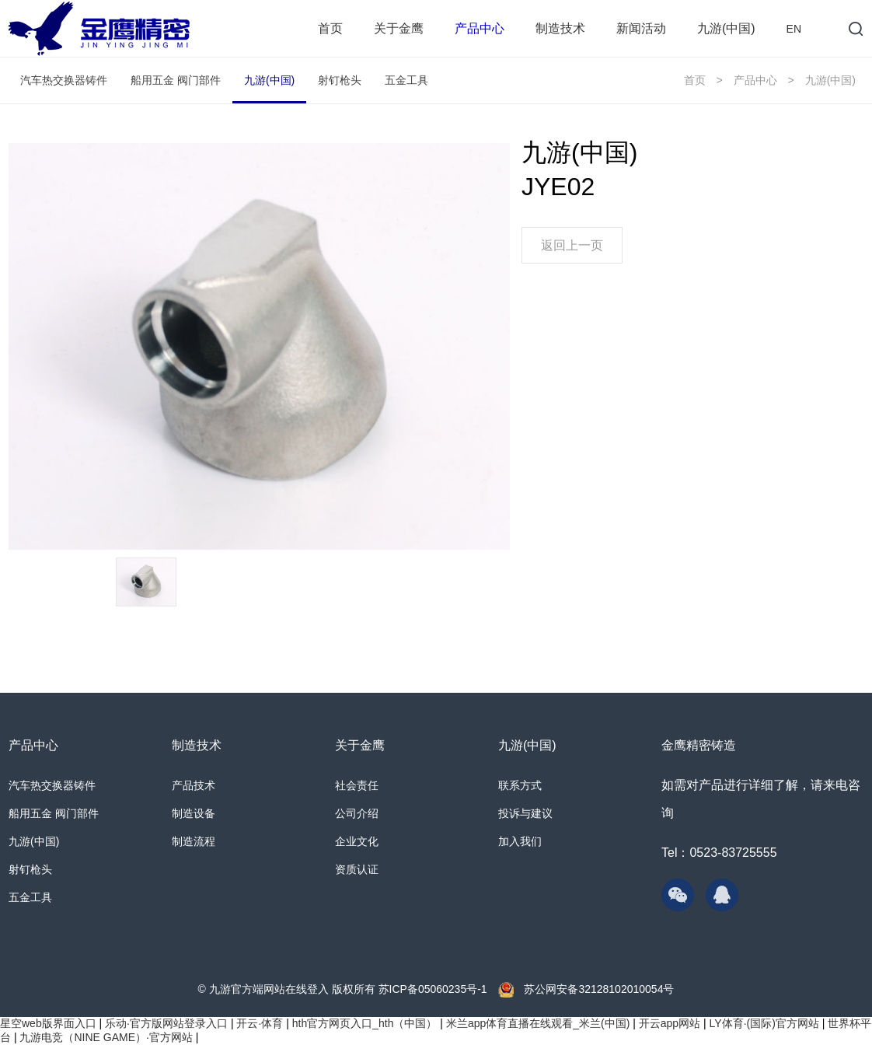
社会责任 (356, 785)
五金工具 (406, 80)
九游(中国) (726, 28)
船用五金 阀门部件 (176, 80)
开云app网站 (669, 1023)
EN (794, 29)
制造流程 (193, 841)
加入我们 (520, 841)
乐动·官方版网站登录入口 (166, 1023)
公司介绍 (356, 813)
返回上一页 (572, 245)
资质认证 (356, 869)
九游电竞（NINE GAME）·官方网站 (105, 1037)
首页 (330, 28)
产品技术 (193, 785)
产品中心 (479, 28)
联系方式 (520, 785)
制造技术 (560, 28)
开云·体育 (259, 1023)
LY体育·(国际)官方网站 (764, 1023)
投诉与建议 (525, 813)
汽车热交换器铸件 (63, 80)
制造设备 (193, 813)
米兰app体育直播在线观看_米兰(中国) (538, 1023)
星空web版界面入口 (48, 1023)
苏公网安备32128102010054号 (598, 989)
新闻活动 (641, 28)
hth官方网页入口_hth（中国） (365, 1023)
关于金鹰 (399, 28)
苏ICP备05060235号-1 (432, 989)
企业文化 (356, 841)
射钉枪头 (339, 80)
